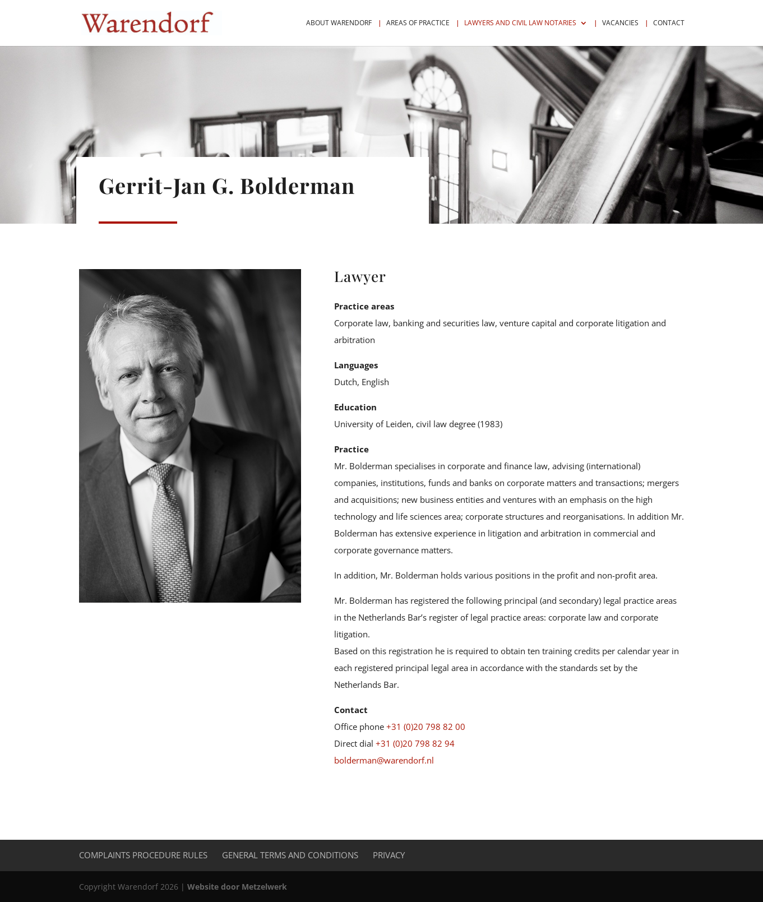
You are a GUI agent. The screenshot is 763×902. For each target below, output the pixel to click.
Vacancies (620, 23)
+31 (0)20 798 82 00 (425, 726)
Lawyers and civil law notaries (520, 23)
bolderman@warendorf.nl (384, 760)
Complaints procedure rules (143, 855)
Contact (669, 23)
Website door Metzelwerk (237, 886)
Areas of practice (418, 23)
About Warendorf (339, 23)
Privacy (389, 855)
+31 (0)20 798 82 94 (415, 743)
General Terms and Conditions (290, 855)
